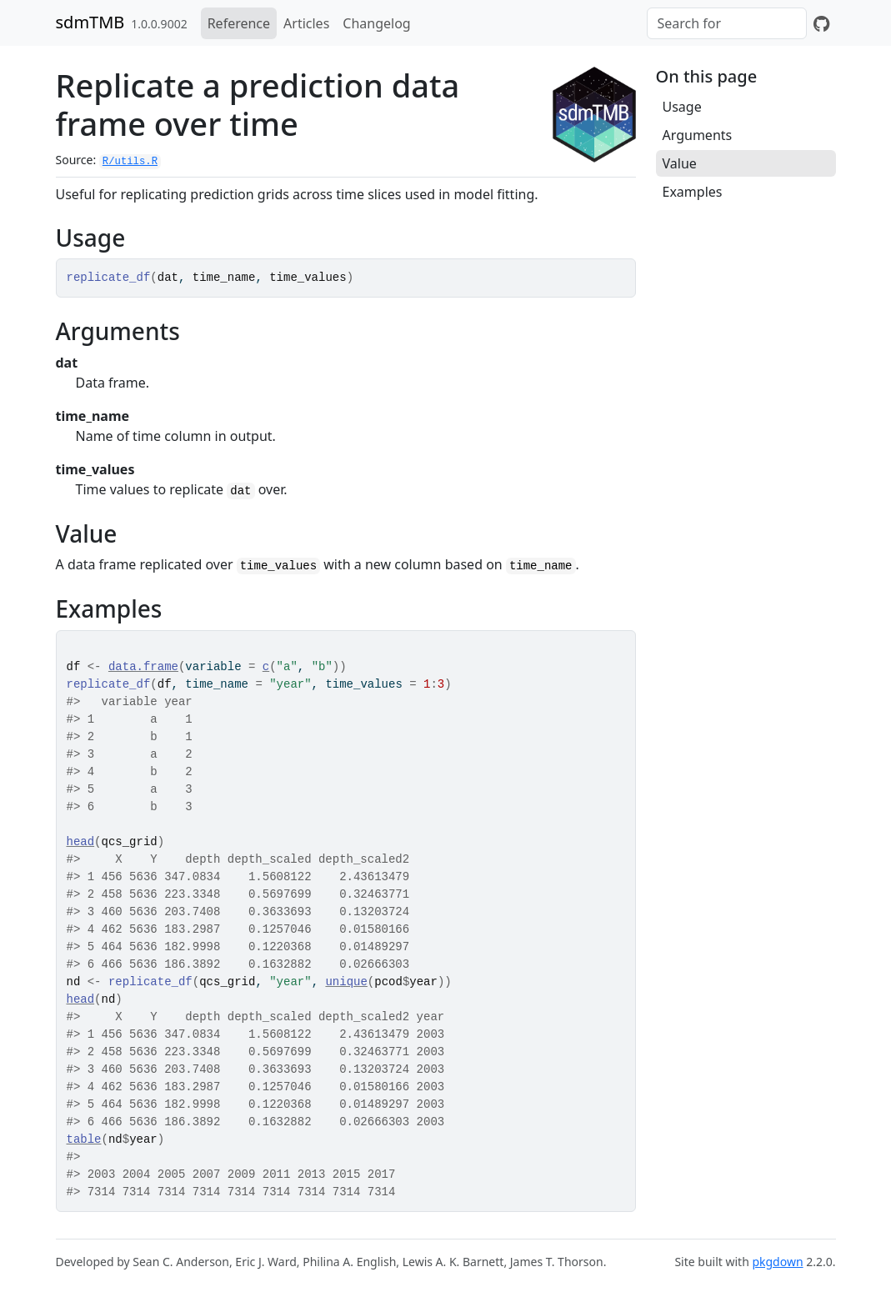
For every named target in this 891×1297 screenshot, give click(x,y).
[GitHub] (821, 23)
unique (346, 982)
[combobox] (727, 23)
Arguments (698, 135)
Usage (682, 107)
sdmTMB (90, 22)
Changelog (376, 23)
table (84, 1139)
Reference (239, 23)
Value (680, 163)
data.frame (143, 667)
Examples (693, 192)
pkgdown (777, 1261)
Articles (306, 23)
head (81, 842)
